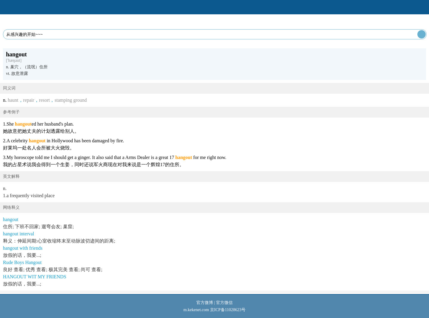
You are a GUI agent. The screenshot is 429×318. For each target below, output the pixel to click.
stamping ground (71, 100)
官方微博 (204, 302)
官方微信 (224, 302)
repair (28, 100)
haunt (13, 100)
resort (44, 100)
